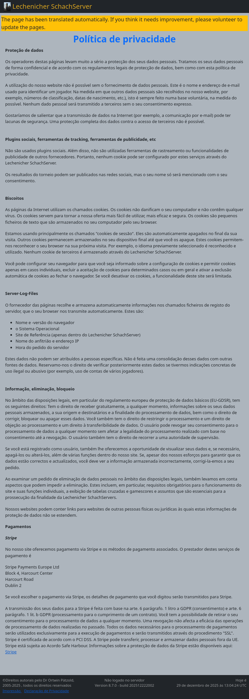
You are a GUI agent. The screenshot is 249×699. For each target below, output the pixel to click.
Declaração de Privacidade (46, 690)
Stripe (11, 652)
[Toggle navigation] (236, 6)
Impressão (12, 690)
